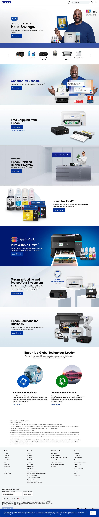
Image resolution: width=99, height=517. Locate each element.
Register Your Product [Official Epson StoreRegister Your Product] (56, 462)
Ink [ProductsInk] (4, 468)
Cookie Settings (64, 512)
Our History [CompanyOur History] (77, 455)
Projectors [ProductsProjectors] (6, 455)
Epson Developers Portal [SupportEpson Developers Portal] (33, 477)
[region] (49, 513)
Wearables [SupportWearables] (30, 464)
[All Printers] (20, 54)
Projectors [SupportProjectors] (29, 455)
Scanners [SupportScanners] (29, 457)
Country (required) (27, 491)
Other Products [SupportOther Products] (31, 468)
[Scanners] (55, 54)
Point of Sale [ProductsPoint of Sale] (7, 459)
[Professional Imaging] (67, 55)
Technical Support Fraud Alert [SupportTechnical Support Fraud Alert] (34, 482)
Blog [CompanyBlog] (75, 473)
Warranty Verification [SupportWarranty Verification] (32, 471)
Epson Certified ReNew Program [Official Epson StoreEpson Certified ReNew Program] (59, 457)
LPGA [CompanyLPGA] (75, 466)
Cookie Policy (81, 512)
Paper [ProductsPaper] (5, 471)
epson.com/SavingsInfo (53, 428)
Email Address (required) (8, 491)
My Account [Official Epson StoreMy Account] (54, 466)
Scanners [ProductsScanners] (6, 457)
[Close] (93, 513)
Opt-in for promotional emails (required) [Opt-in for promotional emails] (14, 498)
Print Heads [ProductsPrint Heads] (7, 466)
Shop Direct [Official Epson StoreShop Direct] (54, 453)
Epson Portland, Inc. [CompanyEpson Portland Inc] (79, 468)
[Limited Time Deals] (18, 130)
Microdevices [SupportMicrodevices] (30, 466)
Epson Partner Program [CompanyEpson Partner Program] (80, 462)
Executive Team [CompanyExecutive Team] (78, 457)
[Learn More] (17, 254)
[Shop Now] (16, 36)
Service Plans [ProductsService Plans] (7, 473)
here (81, 514)
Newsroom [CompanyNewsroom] (76, 471)
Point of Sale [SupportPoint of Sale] (30, 459)
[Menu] (96, 2)
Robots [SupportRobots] (29, 462)
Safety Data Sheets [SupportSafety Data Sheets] (32, 475)
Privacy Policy (18, 504)
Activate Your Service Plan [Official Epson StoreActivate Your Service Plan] (57, 464)
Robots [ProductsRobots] (5, 462)
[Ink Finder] (31, 54)
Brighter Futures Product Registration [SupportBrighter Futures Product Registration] (36, 473)
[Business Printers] (79, 54)
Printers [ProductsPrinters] (6, 453)
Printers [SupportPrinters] (29, 453)
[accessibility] (69, 2)
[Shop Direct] (17, 127)
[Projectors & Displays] (43, 55)
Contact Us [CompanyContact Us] (77, 475)
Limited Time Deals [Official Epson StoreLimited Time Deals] (55, 455)
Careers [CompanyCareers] (76, 459)
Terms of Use (9, 504)
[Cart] (92, 2)
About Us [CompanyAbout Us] (76, 453)
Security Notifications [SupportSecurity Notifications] (32, 480)
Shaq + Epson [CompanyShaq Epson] (77, 464)
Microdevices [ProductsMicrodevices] (7, 464)
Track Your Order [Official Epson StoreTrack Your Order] (55, 459)
